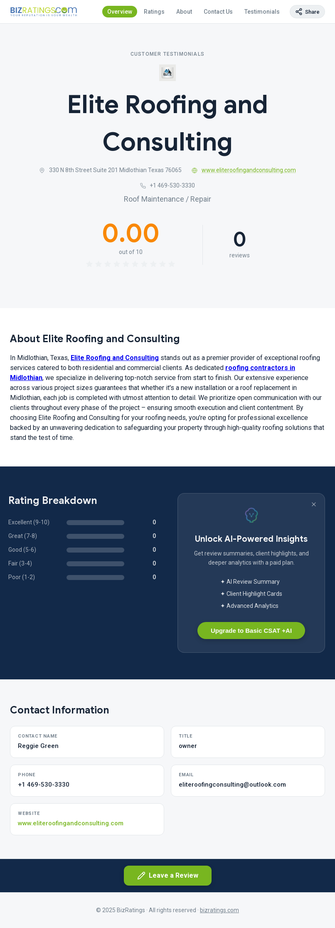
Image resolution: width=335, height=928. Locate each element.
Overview (119, 11)
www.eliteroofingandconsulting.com (244, 170)
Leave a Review (167, 875)
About (184, 11)
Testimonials (262, 11)
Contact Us (218, 11)
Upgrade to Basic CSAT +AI (251, 630)
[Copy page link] (307, 11)
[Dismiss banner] (314, 504)
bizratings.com (219, 910)
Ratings (154, 11)
